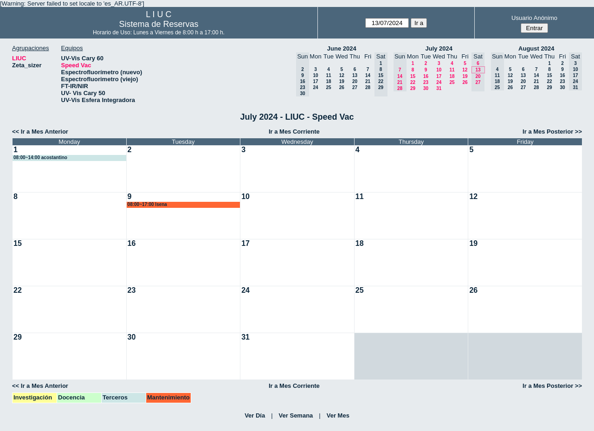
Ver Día (255, 415)
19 (341, 81)
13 (354, 75)
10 (315, 75)
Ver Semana (296, 415)
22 (412, 82)
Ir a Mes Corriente (294, 131)
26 (341, 87)
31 (438, 88)
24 (315, 87)
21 (367, 81)
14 (367, 75)
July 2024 (438, 48)
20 (354, 81)
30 (425, 88)
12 (341, 75)
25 (328, 87)
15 (412, 76)
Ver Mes (338, 415)
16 (425, 76)
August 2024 (536, 48)
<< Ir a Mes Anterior (40, 131)
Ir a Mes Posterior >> (552, 131)
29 (412, 88)
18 (328, 81)
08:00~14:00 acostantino (40, 157)
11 (328, 75)
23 (425, 82)
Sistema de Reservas (158, 24)
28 (367, 87)
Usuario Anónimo (534, 17)
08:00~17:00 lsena (147, 204)
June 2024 (341, 48)
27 (354, 87)
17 (315, 81)
